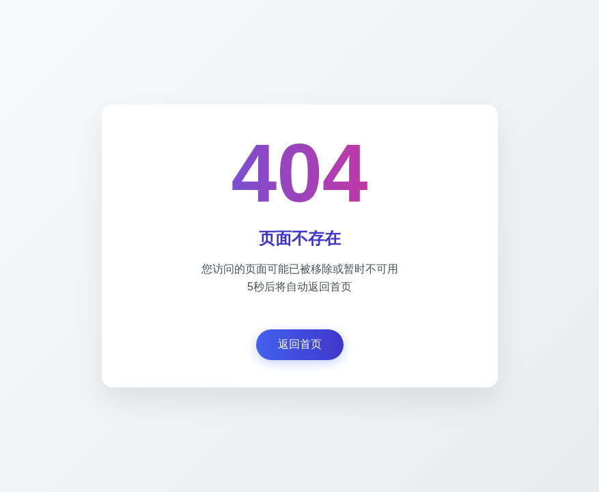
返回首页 (300, 344)
